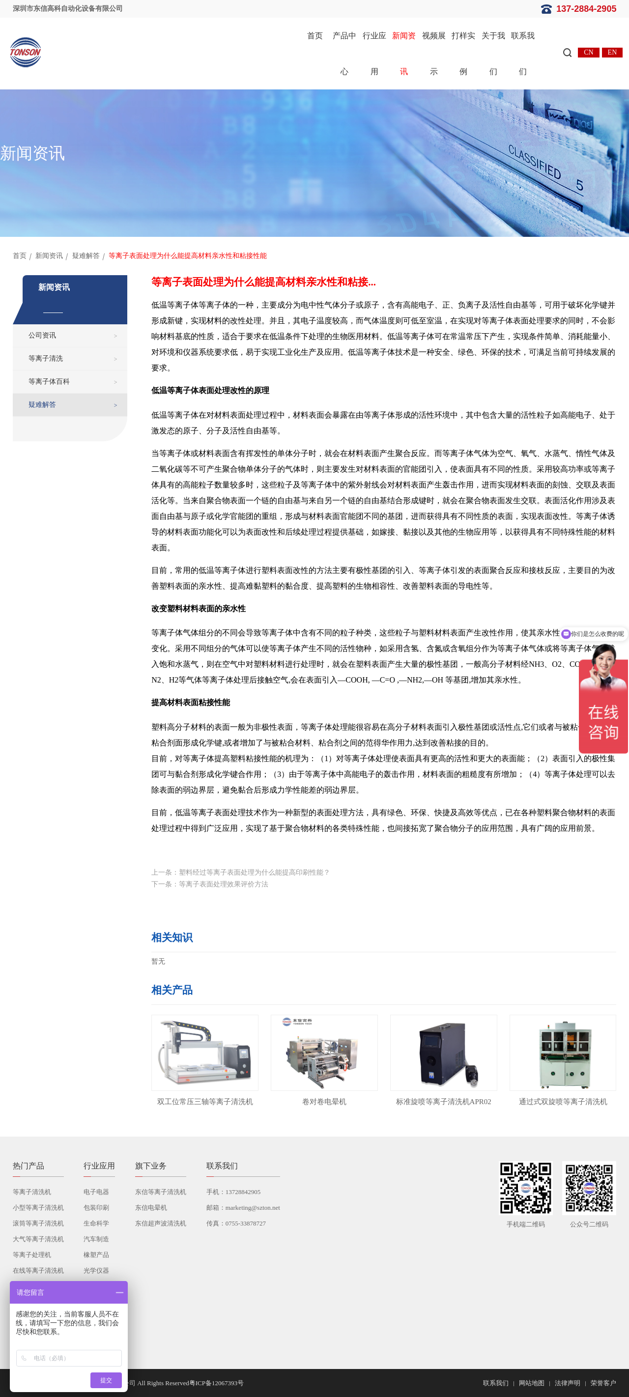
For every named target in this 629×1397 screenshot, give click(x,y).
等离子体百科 (49, 381)
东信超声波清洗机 (160, 1223)
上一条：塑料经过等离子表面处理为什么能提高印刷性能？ (240, 872)
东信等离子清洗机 (160, 1192)
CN (588, 52)
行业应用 (374, 53)
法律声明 (567, 1383)
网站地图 (531, 1383)
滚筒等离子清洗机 (38, 1223)
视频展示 (434, 53)
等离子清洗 (46, 358)
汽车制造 (96, 1239)
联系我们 (523, 53)
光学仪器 (96, 1270)
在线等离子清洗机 (38, 1270)
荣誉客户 (603, 1383)
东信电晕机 (151, 1207)
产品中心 (344, 53)
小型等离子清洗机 (38, 1207)
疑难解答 (86, 255)
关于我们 (493, 53)
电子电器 (96, 1192)
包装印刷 (96, 1207)
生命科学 (96, 1223)
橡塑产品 (96, 1254)
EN (612, 52)
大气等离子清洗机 (38, 1239)
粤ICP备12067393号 (216, 1383)
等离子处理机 (32, 1254)
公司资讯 (42, 335)
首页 (315, 35)
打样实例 (463, 53)
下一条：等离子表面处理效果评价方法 (209, 884)
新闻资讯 (404, 53)
